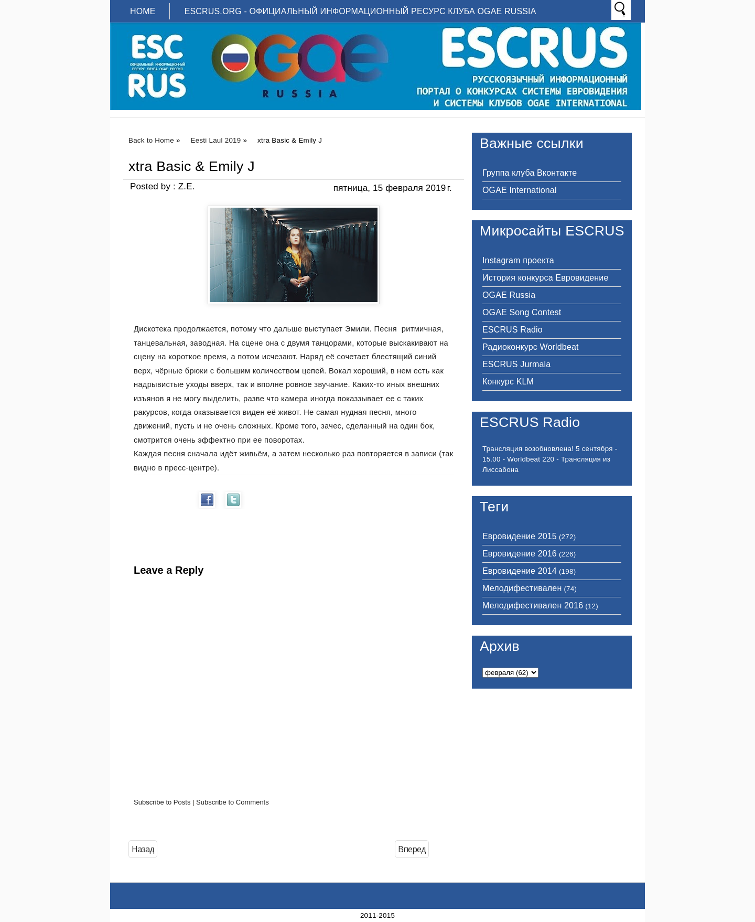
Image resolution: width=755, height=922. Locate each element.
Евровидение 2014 (519, 570)
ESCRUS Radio (512, 329)
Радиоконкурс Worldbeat (530, 346)
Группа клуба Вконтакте (529, 172)
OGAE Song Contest (521, 312)
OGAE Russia (508, 295)
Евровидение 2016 (519, 553)
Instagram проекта (518, 260)
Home (143, 11)
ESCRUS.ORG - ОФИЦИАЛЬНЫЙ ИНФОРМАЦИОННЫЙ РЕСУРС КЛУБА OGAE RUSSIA (360, 11)
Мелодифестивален (522, 588)
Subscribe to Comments (232, 802)
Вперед (412, 849)
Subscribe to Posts (162, 802)
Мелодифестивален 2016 (532, 605)
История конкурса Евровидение (545, 277)
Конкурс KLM (508, 381)
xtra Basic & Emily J (191, 166)
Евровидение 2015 (519, 536)
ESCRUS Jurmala (516, 364)
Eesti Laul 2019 (216, 140)
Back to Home (151, 140)
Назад (143, 849)
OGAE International (519, 190)
